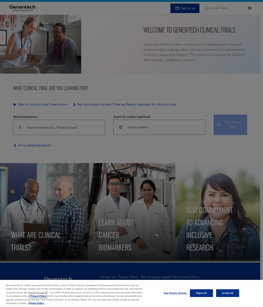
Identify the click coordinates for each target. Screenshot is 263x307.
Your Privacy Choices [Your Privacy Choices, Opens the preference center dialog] (175, 296)
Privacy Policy (38, 299)
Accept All (227, 296)
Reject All (201, 296)
